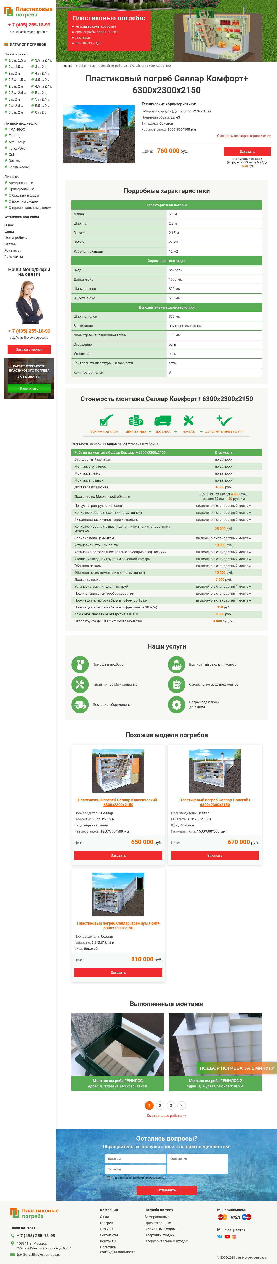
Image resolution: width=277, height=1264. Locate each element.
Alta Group (17, 142)
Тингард (15, 136)
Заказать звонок (29, 349)
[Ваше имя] (135, 1158)
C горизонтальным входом (30, 208)
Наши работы (16, 238)
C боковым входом (24, 195)
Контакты (12, 250)
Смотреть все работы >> (166, 1116)
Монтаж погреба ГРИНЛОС (118, 1080)
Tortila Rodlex (19, 167)
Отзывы (106, 1229)
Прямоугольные (21, 189)
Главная (68, 65)
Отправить (166, 1190)
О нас (9, 225)
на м (17, 60)
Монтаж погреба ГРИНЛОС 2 (215, 1080)
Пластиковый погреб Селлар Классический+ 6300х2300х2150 (118, 802)
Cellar (13, 154)
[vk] (219, 1236)
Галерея (106, 1223)
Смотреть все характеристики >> (244, 136)
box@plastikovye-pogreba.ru (29, 32)
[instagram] (234, 1236)
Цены (9, 231)
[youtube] (227, 1236)
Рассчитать (29, 388)
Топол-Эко (17, 148)
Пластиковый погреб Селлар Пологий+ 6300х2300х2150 (214, 802)
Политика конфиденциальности (117, 1249)
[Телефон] (135, 1169)
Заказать (247, 151)
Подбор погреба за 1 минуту (237, 1068)
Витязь (14, 161)
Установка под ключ (21, 217)
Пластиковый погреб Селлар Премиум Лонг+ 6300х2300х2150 (118, 925)
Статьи (10, 244)
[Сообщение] (197, 1164)
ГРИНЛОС (17, 129)
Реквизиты (13, 257)
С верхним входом (23, 201)
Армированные (21, 183)
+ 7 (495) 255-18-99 (29, 25)
